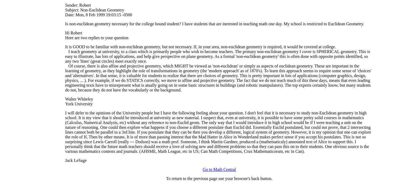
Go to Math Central (219, 169)
